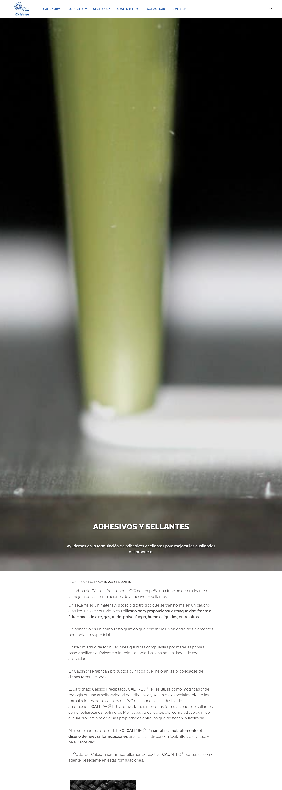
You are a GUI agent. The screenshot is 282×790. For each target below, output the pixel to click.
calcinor (88, 581)
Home (74, 581)
